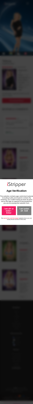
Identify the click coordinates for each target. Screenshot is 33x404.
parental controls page (11, 218)
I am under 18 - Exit (24, 209)
